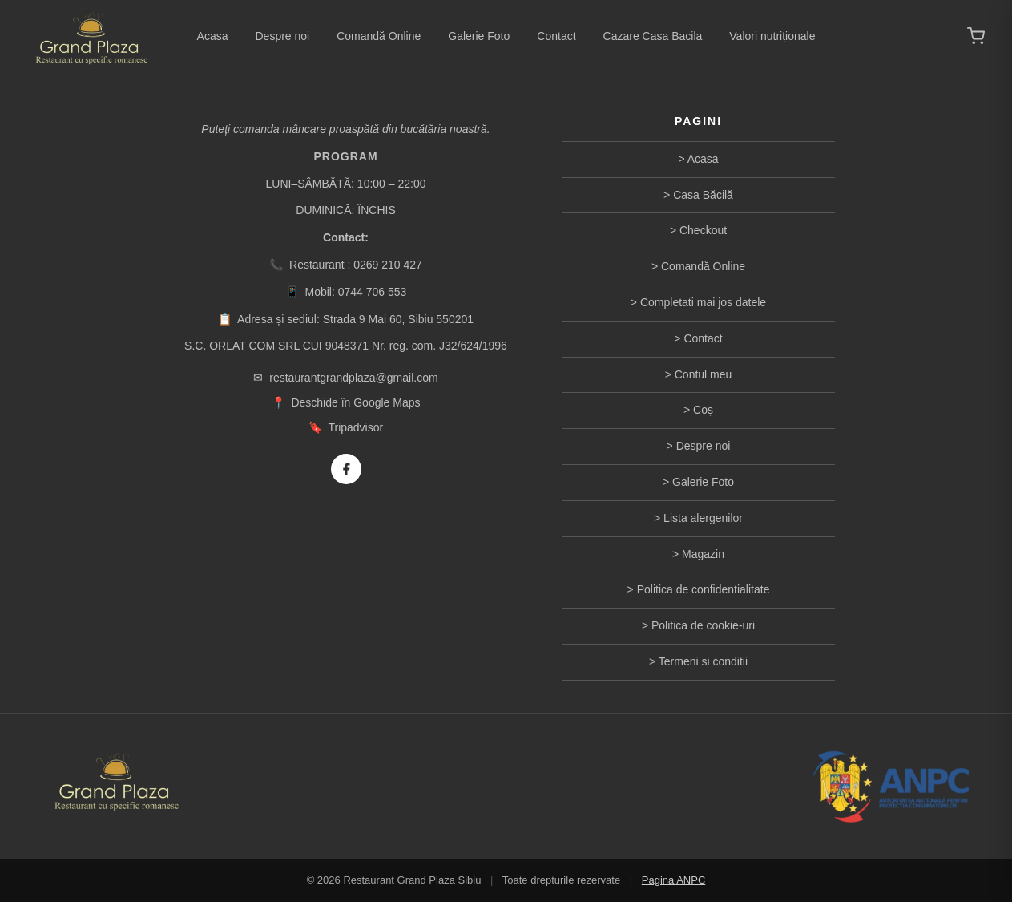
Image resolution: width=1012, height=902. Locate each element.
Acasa (212, 36)
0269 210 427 (387, 264)
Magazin (703, 554)
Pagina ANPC (674, 880)
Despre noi (283, 36)
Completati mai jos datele (703, 302)
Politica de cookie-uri (703, 625)
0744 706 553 (372, 291)
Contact (556, 36)
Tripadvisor (355, 427)
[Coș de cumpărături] (976, 36)
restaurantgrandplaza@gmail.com (353, 377)
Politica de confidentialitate (703, 589)
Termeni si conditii (703, 661)
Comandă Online (379, 36)
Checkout (703, 230)
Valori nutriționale (772, 36)
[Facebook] (346, 469)
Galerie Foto (479, 36)
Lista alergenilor (703, 518)
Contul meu (703, 374)
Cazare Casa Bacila (653, 36)
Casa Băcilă (703, 194)
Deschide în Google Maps (355, 402)
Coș (703, 409)
